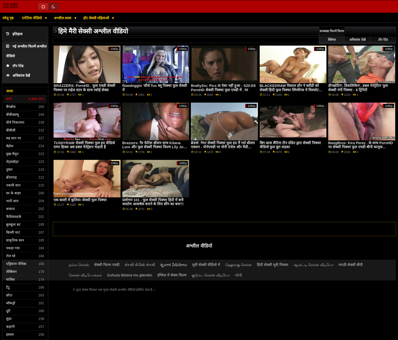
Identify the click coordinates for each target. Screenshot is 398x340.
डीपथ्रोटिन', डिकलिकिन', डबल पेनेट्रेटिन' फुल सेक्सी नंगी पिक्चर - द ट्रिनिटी (358, 88)
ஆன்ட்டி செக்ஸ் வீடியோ (313, 265)
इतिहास (14, 34)
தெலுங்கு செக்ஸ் (238, 265)
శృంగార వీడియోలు (173, 265)
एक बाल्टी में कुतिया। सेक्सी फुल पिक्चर (80, 200)
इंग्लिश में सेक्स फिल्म (172, 275)
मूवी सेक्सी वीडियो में (206, 265)
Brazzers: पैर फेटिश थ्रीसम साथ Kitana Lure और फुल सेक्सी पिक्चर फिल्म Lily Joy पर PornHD (154, 147)
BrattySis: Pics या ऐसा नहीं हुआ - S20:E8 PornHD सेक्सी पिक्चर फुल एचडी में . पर (223, 88)
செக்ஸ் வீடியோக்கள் (85, 275)
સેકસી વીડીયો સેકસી (140, 265)
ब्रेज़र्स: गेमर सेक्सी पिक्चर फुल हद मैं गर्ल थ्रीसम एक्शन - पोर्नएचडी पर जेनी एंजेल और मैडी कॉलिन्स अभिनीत (223, 147)
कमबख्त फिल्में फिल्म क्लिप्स (332, 35)
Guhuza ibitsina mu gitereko (129, 275)
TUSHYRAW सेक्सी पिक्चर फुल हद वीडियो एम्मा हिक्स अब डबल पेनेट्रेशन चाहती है (84, 145)
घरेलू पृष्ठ (8, 18)
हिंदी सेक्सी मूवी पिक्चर (272, 265)
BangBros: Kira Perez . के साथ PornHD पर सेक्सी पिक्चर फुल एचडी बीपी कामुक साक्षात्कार (360, 147)
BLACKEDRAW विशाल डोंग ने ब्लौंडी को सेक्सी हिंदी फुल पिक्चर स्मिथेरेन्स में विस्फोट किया (289, 90)
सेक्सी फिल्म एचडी (107, 265)
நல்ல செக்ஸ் (79, 265)
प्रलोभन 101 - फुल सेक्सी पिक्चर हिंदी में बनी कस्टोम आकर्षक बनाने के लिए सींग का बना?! (153, 202)
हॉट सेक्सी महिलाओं (96, 18)
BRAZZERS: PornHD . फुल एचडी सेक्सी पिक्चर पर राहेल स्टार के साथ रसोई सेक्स (84, 88)
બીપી (238, 275)
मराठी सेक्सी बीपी (351, 265)
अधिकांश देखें (18, 76)
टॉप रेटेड (14, 66)
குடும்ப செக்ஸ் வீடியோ (211, 275)
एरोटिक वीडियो (32, 18)
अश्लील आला (63, 18)
